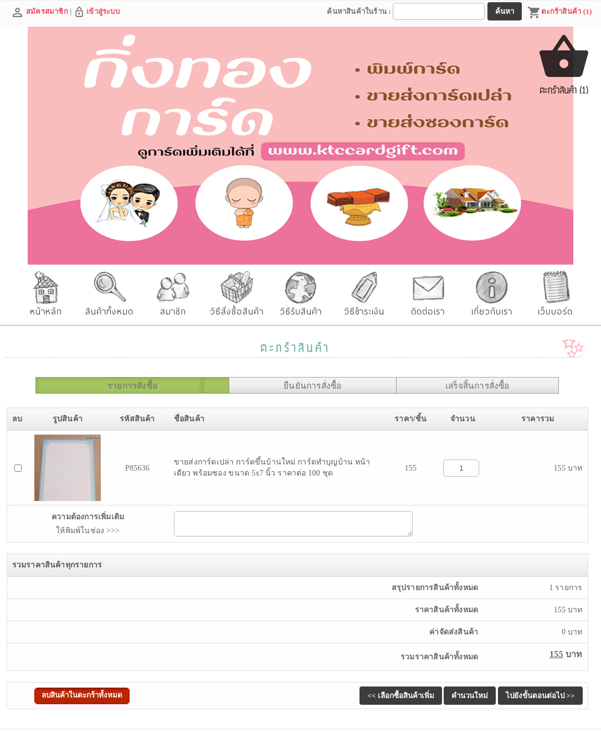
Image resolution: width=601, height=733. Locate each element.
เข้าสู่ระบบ (103, 11)
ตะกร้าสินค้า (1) (559, 12)
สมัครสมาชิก (47, 11)
